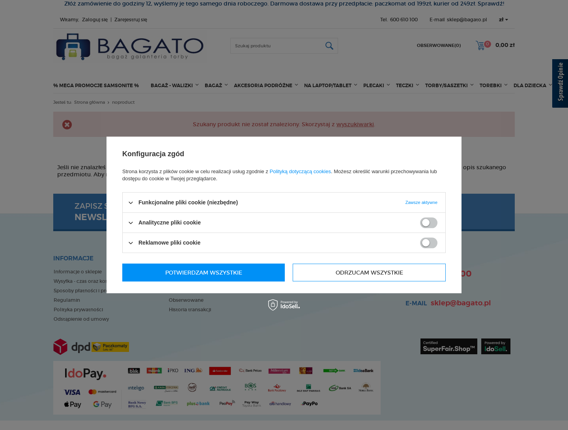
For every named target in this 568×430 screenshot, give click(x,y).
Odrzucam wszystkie (199, 272)
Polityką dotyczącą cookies (300, 171)
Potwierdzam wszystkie (364, 272)
